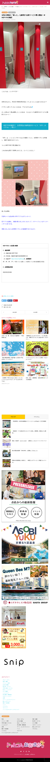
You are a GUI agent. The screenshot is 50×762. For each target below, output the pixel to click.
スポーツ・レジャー (36, 724)
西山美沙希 (9, 305)
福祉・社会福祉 (5, 728)
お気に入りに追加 (8, 296)
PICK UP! (13, 416)
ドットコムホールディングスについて (10, 732)
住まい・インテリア (21, 723)
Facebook (23, 751)
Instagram (26, 751)
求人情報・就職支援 (21, 724)
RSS (29, 751)
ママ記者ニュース (12, 12)
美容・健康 (34, 719)
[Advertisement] (25, 398)
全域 (10, 307)
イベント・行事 (5, 721)
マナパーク (19, 730)
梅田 (5, 307)
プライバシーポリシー (19, 754)
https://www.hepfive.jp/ (17, 259)
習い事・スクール (36, 721)
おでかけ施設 (4, 12)
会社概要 (27, 754)
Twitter (20, 751)
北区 (7, 307)
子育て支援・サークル (6, 723)
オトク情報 (34, 723)
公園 (3, 726)
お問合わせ (32, 754)
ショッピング (4, 724)
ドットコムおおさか (21, 759)
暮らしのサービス (36, 726)
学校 (3, 719)
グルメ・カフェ (20, 719)
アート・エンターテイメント (23, 726)
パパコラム (4, 730)
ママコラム (36, 416)
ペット (18, 728)
